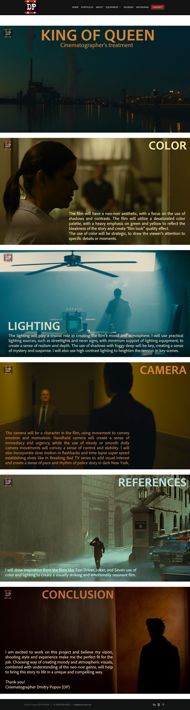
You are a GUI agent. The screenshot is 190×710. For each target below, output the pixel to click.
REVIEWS (129, 7)
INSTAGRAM (142, 7)
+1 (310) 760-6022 (61, 704)
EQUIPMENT (113, 7)
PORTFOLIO (87, 7)
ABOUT (99, 7)
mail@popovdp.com (83, 704)
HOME (75, 7)
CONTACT (158, 7)
